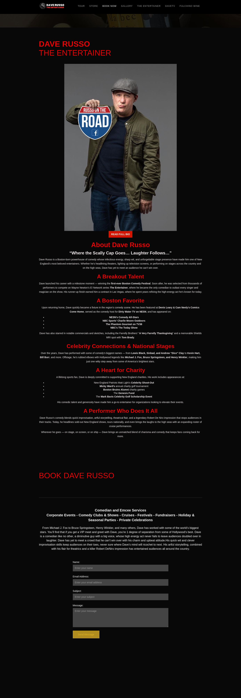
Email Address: (81, 576)
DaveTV (170, 6)
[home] (52, 7)
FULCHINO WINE (190, 6)
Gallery (127, 6)
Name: (76, 562)
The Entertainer (149, 6)
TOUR (81, 6)
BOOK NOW (110, 6)
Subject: (77, 591)
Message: (78, 605)
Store (93, 6)
